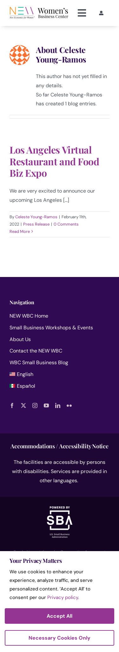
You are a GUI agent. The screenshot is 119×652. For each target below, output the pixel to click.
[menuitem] (59, 376)
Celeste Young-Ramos (36, 217)
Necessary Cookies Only (59, 638)
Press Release (36, 224)
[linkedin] (57, 405)
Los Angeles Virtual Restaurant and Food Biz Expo (54, 161)
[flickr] (69, 405)
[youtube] (46, 405)
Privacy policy (62, 597)
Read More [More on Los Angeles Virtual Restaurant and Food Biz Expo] (20, 231)
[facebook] (12, 405)
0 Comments (66, 224)
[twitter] (23, 405)
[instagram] (34, 405)
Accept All (59, 616)
